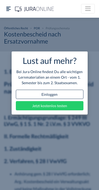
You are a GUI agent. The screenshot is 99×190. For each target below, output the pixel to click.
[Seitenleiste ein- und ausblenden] (8, 9)
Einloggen (49, 94)
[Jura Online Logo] (34, 9)
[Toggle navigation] (88, 8)
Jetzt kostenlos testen (49, 105)
